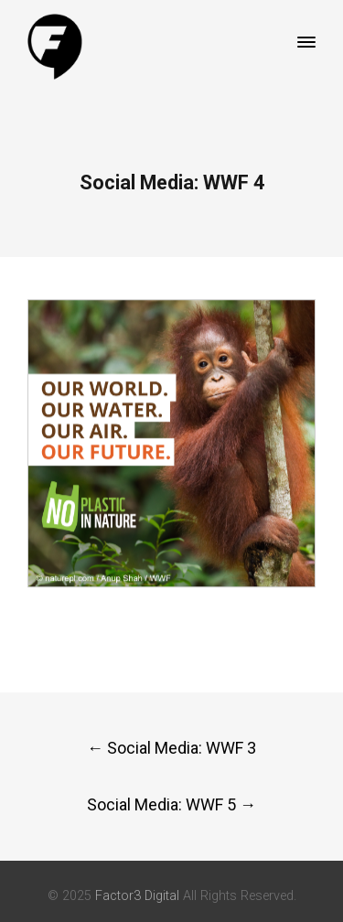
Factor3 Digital (137, 896)
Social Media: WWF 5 (171, 804)
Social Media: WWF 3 (171, 747)
